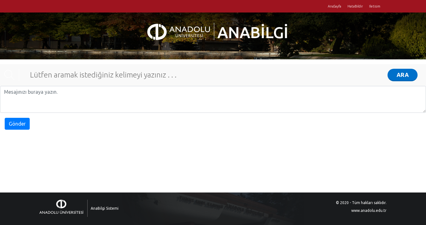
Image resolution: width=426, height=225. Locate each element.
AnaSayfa (334, 6)
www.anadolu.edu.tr (369, 210)
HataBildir (355, 6)
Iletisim (374, 6)
